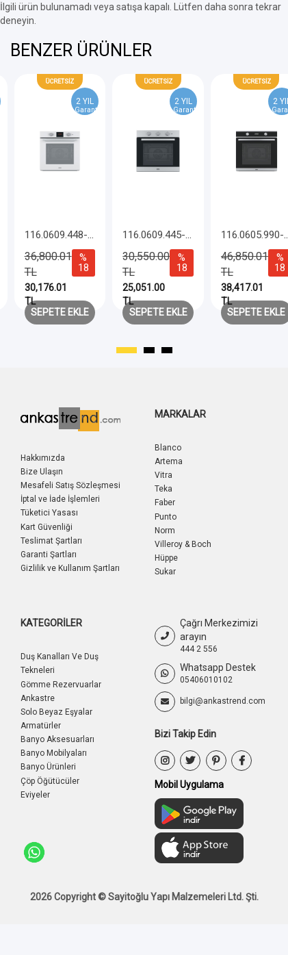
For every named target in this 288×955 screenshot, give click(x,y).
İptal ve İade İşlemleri (60, 499)
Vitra (163, 475)
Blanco (168, 448)
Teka (163, 489)
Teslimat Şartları (51, 541)
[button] (126, 350)
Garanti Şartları (49, 554)
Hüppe (166, 558)
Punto (165, 517)
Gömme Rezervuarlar (61, 684)
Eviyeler (35, 795)
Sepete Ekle (60, 312)
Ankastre (38, 698)
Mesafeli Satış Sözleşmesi (70, 485)
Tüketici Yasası (49, 513)
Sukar (165, 571)
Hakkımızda (43, 458)
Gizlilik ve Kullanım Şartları (70, 568)
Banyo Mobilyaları (54, 753)
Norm (165, 530)
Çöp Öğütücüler (50, 781)
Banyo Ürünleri (48, 767)
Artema (169, 461)
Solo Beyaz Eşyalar (56, 712)
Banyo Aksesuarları (57, 739)
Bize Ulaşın (42, 471)
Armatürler (41, 725)
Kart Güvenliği (47, 527)
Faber (165, 502)
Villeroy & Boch (183, 544)
